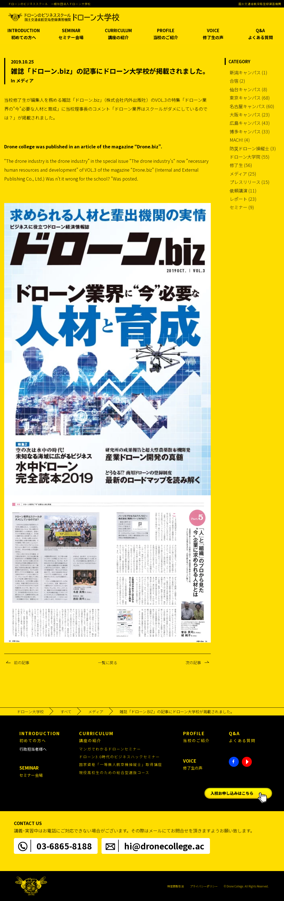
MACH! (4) (240, 139)
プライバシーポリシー (204, 886)
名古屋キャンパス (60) (252, 106)
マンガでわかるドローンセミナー (110, 749)
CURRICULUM (118, 34)
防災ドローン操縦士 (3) (253, 148)
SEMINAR (71, 34)
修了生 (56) (241, 165)
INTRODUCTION (23, 34)
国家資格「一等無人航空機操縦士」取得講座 (120, 764)
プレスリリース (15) (250, 182)
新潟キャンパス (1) (248, 72)
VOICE (213, 34)
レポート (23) (243, 199)
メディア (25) (243, 173)
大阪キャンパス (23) (250, 114)
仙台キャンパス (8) (248, 89)
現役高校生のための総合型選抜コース (114, 772)
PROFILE (165, 34)
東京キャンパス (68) (250, 97)
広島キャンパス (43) (250, 123)
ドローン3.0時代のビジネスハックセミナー (119, 756)
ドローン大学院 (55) (250, 156)
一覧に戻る (107, 662)
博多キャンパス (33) (250, 131)
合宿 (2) (237, 80)
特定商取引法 (175, 886)
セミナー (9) (242, 207)
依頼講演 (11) (243, 190)
